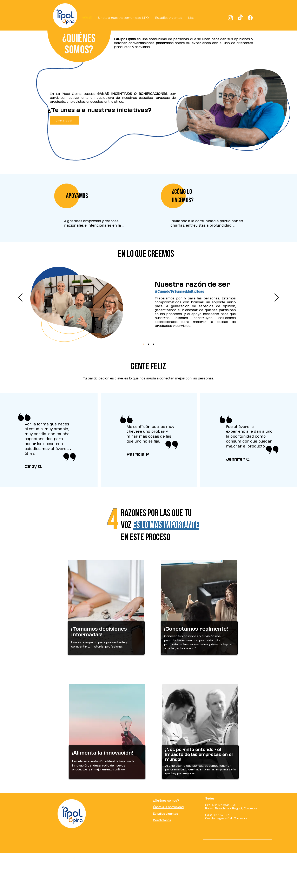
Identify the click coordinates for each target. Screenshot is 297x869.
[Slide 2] (148, 344)
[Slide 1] (143, 344)
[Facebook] (250, 17)
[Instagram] (230, 17)
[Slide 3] (153, 344)
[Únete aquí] (64, 120)
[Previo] (20, 297)
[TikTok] (240, 17)
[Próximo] (277, 297)
